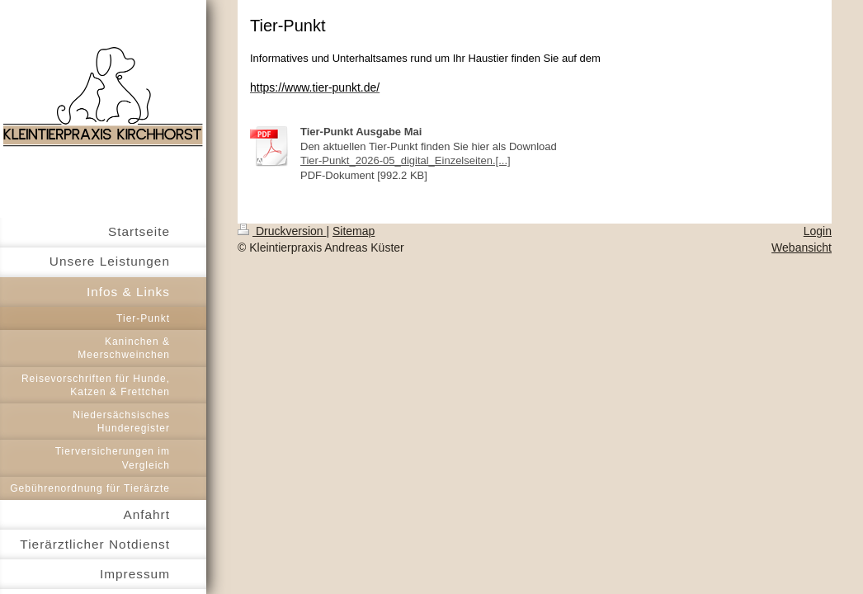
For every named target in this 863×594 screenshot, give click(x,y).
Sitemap (353, 231)
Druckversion (282, 231)
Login (818, 231)
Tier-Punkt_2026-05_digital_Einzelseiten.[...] (405, 160)
